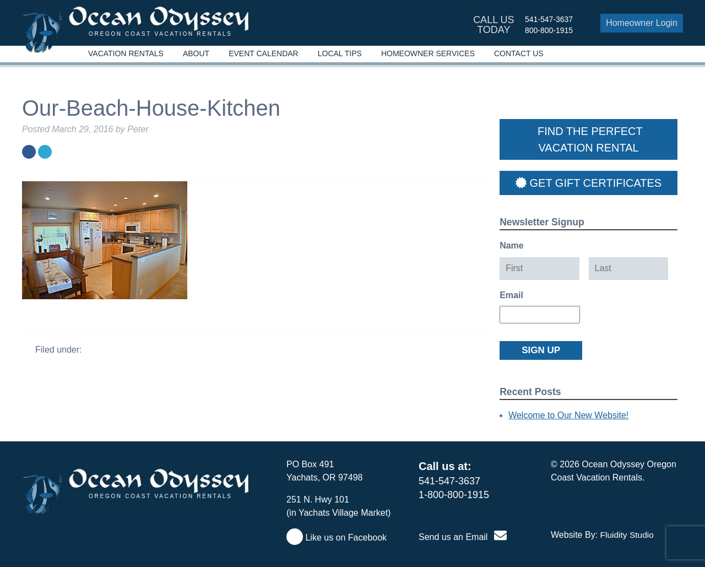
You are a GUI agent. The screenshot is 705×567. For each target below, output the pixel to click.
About (196, 53)
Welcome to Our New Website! (568, 415)
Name (512, 245)
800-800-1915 (549, 30)
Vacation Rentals (126, 53)
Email (511, 295)
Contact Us (519, 53)
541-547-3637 (549, 19)
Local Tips (340, 53)
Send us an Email (463, 537)
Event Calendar (264, 53)
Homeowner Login (641, 23)
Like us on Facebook (336, 537)
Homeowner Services (428, 53)
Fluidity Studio (627, 534)
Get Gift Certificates (588, 183)
